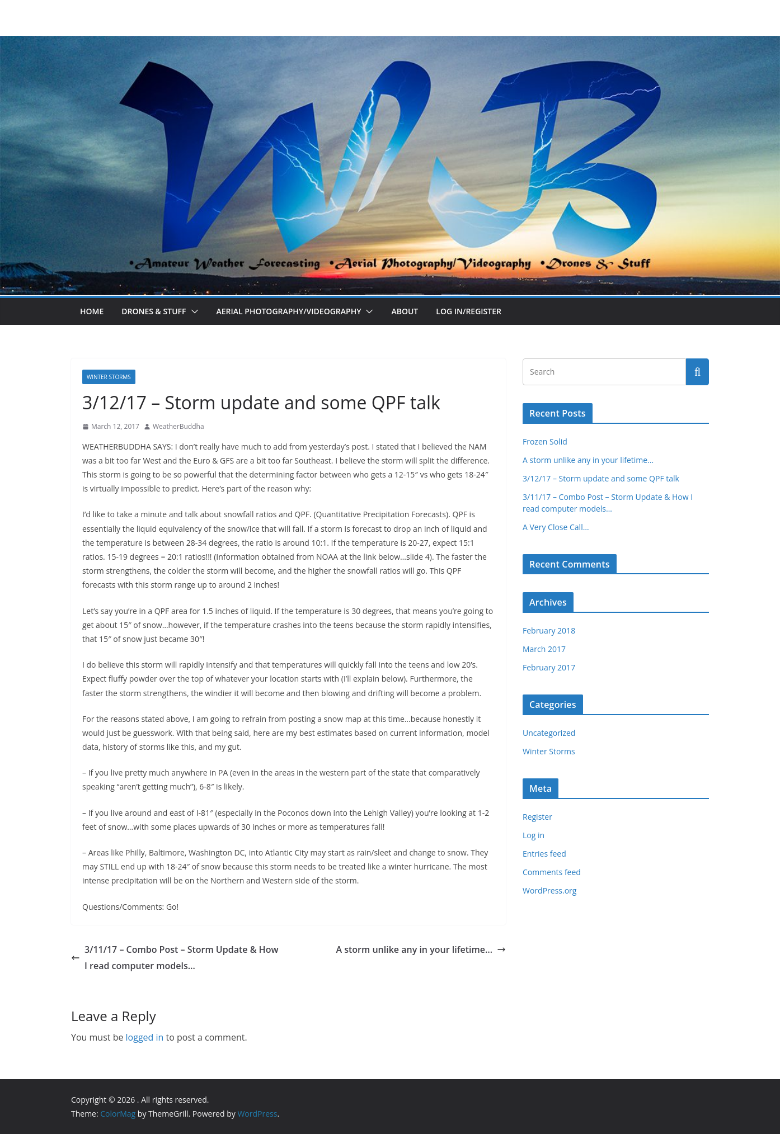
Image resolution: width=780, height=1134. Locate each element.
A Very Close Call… (556, 527)
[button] (192, 311)
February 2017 (549, 667)
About (404, 311)
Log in (533, 835)
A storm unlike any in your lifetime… (421, 949)
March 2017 (544, 649)
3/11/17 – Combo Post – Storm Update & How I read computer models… (174, 957)
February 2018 (549, 630)
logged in (145, 1037)
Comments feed (552, 872)
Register (537, 816)
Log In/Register (468, 311)
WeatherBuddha (178, 426)
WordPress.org (549, 890)
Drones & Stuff (153, 311)
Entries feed (544, 853)
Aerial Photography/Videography (289, 311)
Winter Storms (109, 377)
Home (92, 311)
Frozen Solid (545, 441)
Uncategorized (549, 732)
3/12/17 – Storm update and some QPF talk (601, 478)
